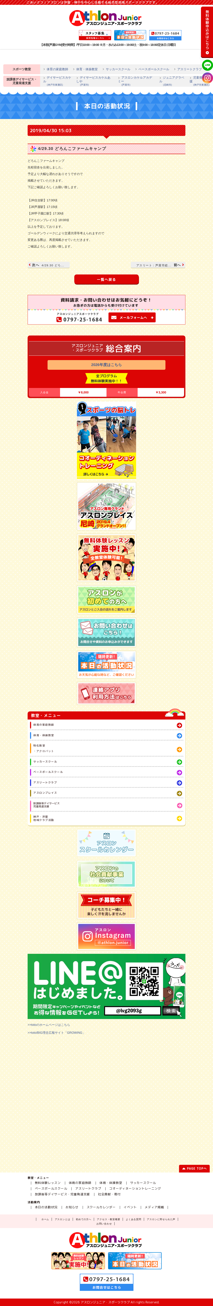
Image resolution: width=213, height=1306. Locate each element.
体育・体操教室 (87, 69)
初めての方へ (83, 1219)
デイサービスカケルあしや (94, 81)
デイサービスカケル (57, 81)
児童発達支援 (200, 81)
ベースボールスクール (153, 69)
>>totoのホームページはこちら (49, 1024)
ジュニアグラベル (172, 81)
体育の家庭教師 (57, 69)
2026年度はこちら (106, 365)
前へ (159, 265)
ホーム (45, 1219)
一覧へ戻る (106, 279)
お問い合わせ (104, 1223)
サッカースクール (118, 69)
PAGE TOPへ (194, 1169)
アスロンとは (62, 1219)
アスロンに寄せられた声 (161, 1219)
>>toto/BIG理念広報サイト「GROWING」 (56, 1032)
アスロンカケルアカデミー (136, 81)
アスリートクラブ (189, 69)
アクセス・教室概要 (108, 1219)
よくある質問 (133, 1219)
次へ (47, 265)
